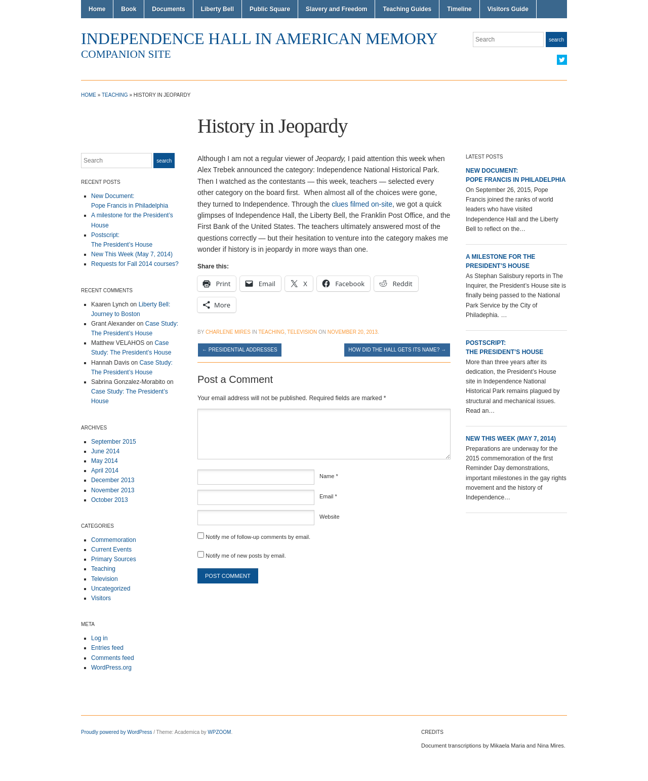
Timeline (459, 9)
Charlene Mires (228, 332)
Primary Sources (113, 559)
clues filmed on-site (362, 204)
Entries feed (107, 647)
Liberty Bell (217, 9)
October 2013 (109, 499)
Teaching (115, 95)
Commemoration (113, 539)
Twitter (562, 60)
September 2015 (113, 441)
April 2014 (104, 470)
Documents (168, 9)
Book (128, 9)
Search (556, 40)
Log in (99, 638)
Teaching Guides (407, 9)
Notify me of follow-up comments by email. (258, 537)
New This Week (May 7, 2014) (132, 254)
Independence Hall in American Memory (259, 38)
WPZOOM (219, 732)
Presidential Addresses (239, 350)
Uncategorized (110, 588)
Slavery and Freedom (336, 9)
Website (329, 517)
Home (97, 9)
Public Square (270, 9)
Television (104, 578)
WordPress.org (111, 667)
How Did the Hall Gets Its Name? (397, 350)
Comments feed (112, 657)
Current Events (111, 549)
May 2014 (104, 460)
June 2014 (105, 451)
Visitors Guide (508, 9)
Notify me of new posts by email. (246, 556)
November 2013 (112, 490)
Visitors (101, 598)
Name (328, 476)
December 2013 (112, 480)
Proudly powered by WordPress (116, 732)
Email (328, 496)
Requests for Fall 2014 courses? (135, 263)
